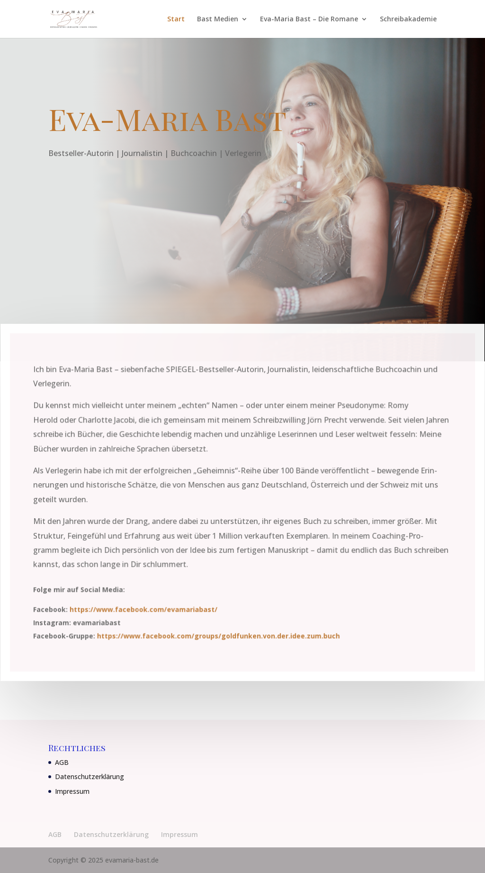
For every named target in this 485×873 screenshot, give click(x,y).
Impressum (72, 791)
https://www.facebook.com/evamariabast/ (144, 608)
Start (176, 19)
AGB (62, 762)
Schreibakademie (408, 19)
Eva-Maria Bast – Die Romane (309, 19)
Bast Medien (217, 19)
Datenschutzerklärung (89, 776)
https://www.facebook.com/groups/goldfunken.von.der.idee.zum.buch (218, 634)
